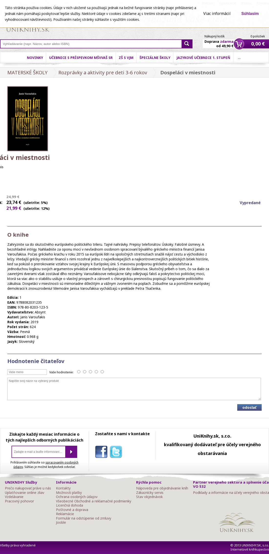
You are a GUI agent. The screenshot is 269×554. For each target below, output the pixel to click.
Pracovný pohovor (19, 501)
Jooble (61, 522)
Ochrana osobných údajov (76, 497)
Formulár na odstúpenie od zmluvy (83, 518)
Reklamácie (65, 514)
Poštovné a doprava (72, 510)
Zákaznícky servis (149, 492)
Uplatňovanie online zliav (24, 492)
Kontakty (63, 488)
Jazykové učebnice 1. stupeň (203, 57)
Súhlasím (250, 13)
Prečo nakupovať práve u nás (28, 488)
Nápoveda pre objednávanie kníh (162, 488)
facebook (102, 453)
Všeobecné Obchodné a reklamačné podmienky (93, 501)
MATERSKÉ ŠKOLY (27, 72)
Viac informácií (217, 13)
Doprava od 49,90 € (219, 40)
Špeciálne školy (155, 57)
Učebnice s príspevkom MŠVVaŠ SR (81, 57)
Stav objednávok (149, 497)
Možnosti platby (69, 492)
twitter (117, 453)
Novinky (35, 57)
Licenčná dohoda (69, 505)
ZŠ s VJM (126, 57)
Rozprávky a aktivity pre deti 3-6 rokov (102, 72)
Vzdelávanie (14, 497)
